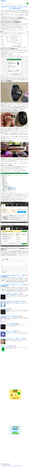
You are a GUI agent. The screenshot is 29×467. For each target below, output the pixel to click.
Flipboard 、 (15, 255)
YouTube (8, 255)
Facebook (2, 255)
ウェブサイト (3, 269)
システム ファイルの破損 (22, 19)
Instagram (11, 255)
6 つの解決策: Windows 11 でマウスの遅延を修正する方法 (16, 109)
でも (19, 255)
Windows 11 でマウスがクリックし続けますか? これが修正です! (17, 47)
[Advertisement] (15, 376)
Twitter (5, 255)
